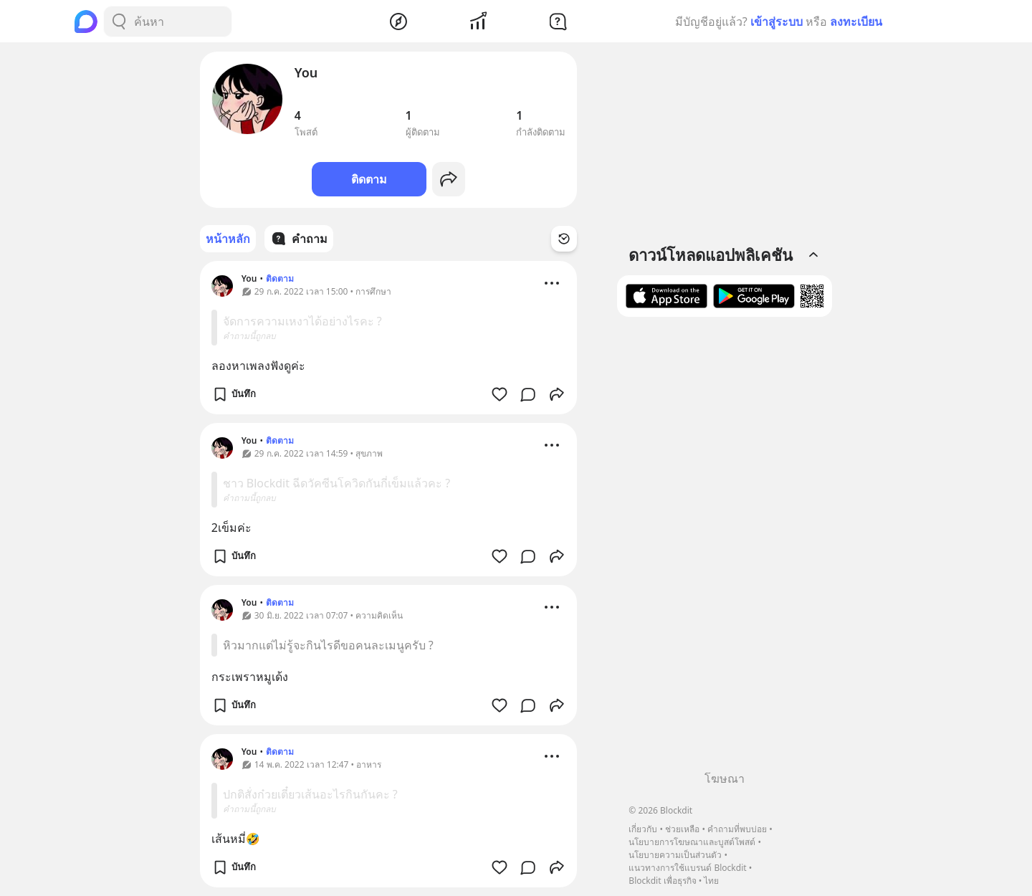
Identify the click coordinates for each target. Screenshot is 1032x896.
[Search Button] (119, 21)
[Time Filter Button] (564, 239)
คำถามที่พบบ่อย (737, 829)
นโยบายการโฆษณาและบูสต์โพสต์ (692, 842)
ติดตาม (369, 179)
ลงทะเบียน (856, 21)
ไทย (711, 880)
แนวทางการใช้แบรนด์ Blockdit (687, 868)
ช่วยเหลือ (682, 829)
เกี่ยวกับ (643, 829)
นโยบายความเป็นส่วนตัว (675, 855)
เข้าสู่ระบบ (776, 21)
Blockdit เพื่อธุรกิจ (662, 880)
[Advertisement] (724, 549)
